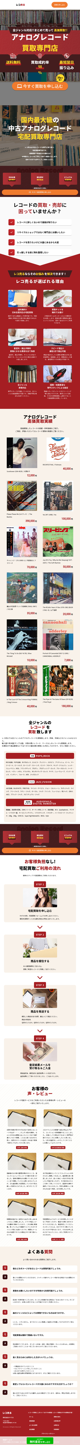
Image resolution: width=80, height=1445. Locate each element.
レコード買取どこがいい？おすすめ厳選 (40, 1412)
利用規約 (56, 1429)
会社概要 (32, 1429)
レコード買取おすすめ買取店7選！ (63, 1412)
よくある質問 (33, 1425)
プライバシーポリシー (48, 1433)
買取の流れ (57, 1416)
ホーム (31, 1416)
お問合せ (56, 1425)
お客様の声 (57, 1421)
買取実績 (32, 1421)
